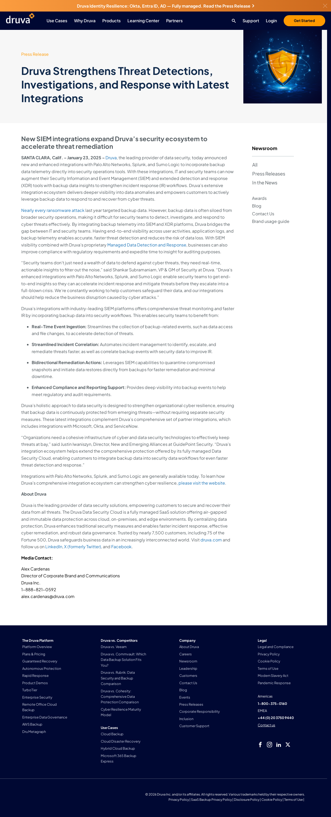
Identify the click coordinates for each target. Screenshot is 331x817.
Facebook (121, 546)
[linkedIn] (278, 744)
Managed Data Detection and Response (146, 245)
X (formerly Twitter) (82, 546)
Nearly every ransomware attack (53, 210)
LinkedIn (53, 546)
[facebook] (260, 744)
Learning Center (143, 20)
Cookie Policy (271, 800)
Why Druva (85, 20)
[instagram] (269, 744)
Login (271, 20)
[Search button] (232, 21)
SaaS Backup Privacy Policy (211, 800)
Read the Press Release (228, 6)
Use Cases (57, 20)
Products (111, 20)
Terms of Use (293, 800)
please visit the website (201, 483)
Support (251, 20)
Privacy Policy (179, 800)
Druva (111, 157)
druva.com (211, 539)
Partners (174, 20)
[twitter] (287, 744)
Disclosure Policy (246, 800)
